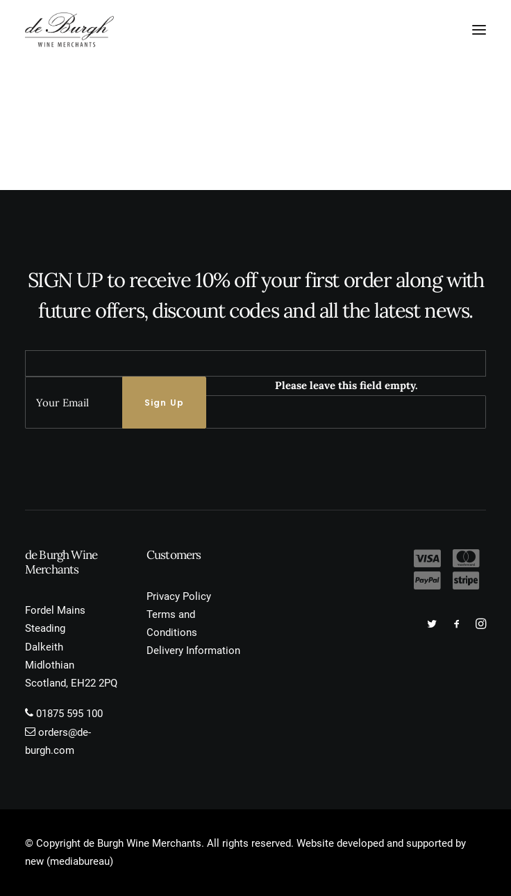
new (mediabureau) (69, 861)
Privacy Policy (178, 596)
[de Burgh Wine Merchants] (69, 29)
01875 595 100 (69, 713)
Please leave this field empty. (346, 385)
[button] (479, 30)
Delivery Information (193, 650)
